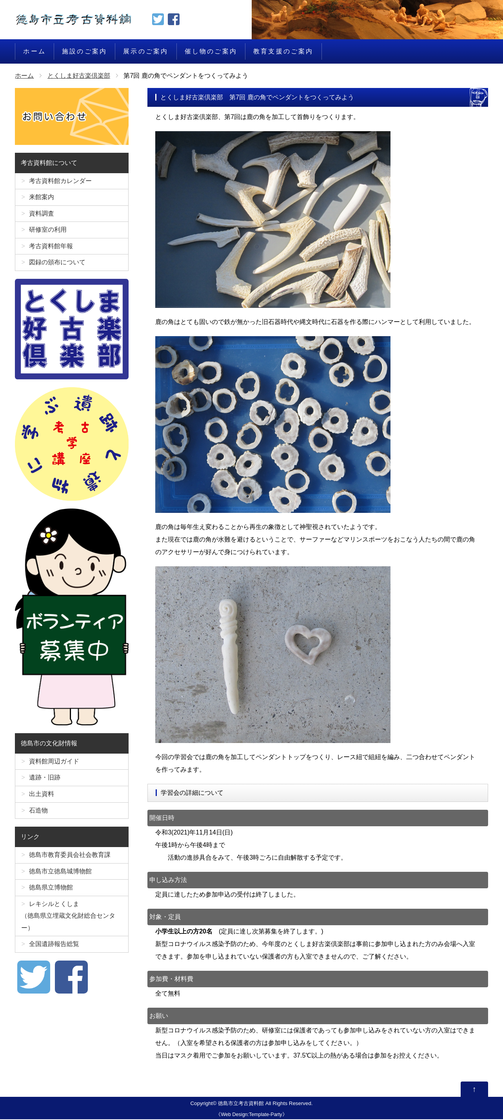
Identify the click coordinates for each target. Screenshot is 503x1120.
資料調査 (41, 215)
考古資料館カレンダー (60, 181)
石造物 (38, 816)
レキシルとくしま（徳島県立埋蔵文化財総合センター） (68, 924)
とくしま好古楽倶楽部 (78, 75)
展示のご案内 (145, 51)
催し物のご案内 (211, 51)
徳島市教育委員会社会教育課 (70, 861)
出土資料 (41, 799)
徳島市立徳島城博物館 (60, 878)
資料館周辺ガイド (54, 765)
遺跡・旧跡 (44, 782)
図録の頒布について (57, 265)
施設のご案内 (84, 51)
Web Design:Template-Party (251, 1115)
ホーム (34, 51)
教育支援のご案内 (283, 51)
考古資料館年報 (51, 248)
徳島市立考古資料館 (241, 1104)
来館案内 (41, 198)
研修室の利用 (48, 232)
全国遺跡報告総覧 (54, 953)
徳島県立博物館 (51, 894)
